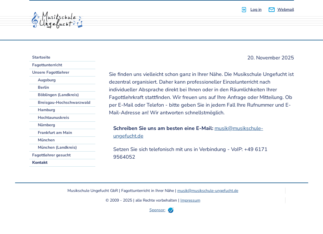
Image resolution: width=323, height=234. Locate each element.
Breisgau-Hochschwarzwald (64, 102)
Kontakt (40, 162)
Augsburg (46, 80)
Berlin (43, 87)
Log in (256, 9)
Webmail (285, 9)
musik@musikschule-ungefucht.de (207, 190)
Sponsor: (157, 210)
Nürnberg (46, 125)
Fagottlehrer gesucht (51, 155)
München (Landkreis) (57, 147)
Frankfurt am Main (55, 132)
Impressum (190, 200)
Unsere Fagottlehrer (50, 72)
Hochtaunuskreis (53, 117)
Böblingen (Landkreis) (58, 95)
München (46, 140)
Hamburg (46, 110)
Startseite (41, 57)
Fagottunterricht (47, 65)
